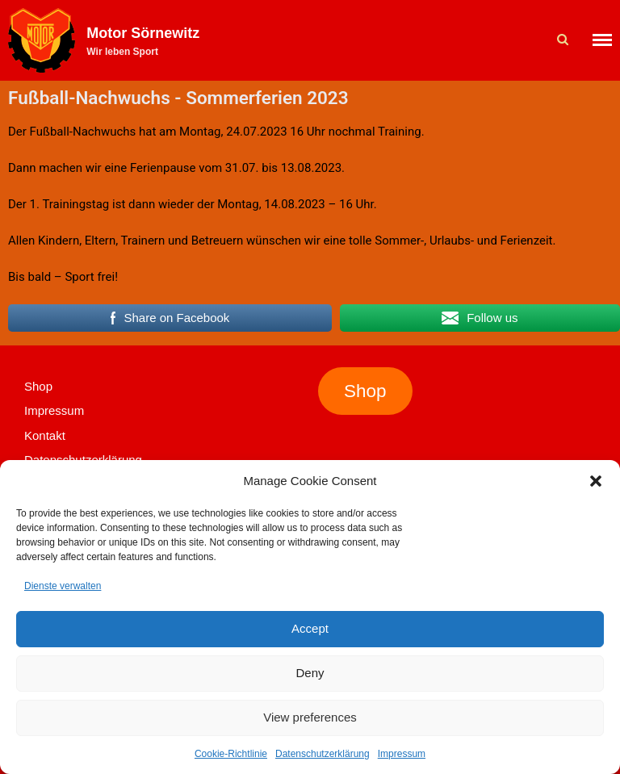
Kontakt (44, 435)
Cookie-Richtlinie (231, 753)
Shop (38, 386)
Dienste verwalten (62, 586)
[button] (596, 481)
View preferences (310, 717)
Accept (310, 628)
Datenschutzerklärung (322, 753)
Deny (309, 673)
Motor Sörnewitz (142, 33)
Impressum (401, 753)
